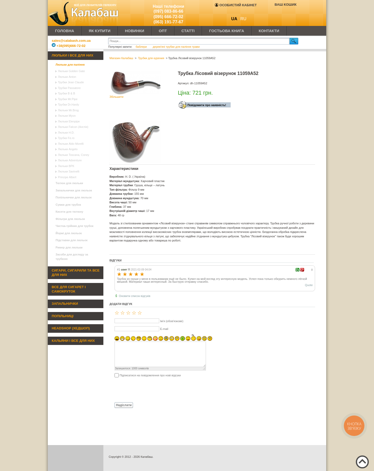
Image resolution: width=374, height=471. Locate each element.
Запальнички (65, 304)
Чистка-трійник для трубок (75, 225)
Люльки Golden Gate (71, 71)
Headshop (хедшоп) (71, 328)
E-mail (164, 328)
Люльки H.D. (66, 132)
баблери (141, 46)
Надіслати (124, 405)
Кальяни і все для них (73, 341)
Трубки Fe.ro (66, 138)
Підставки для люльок (72, 240)
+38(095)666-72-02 (68, 46)
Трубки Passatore (69, 87)
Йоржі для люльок (69, 233)
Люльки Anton (67, 76)
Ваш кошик (285, 4)
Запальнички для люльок (74, 190)
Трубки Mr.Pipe (67, 99)
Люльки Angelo (68, 149)
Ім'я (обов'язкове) (171, 321)
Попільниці (63, 316)
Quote (309, 285)
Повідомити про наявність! (207, 105)
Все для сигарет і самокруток (69, 289)
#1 (118, 269)
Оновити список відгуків (134, 295)
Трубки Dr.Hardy (68, 104)
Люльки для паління (70, 64)
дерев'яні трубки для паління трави (176, 46)
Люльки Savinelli (68, 171)
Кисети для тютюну (69, 211)
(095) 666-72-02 (168, 17)
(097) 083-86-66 (168, 11)
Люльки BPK (66, 166)
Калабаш (84, 13)
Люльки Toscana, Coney (73, 154)
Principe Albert (67, 177)
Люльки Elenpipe (69, 121)
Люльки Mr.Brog (68, 110)
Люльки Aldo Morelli (71, 143)
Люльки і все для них (72, 55)
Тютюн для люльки (69, 183)
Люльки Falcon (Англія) (73, 126)
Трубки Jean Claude (71, 82)
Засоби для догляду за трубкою (72, 256)
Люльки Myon (67, 115)
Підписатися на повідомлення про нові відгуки (150, 375)
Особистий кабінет (236, 5)
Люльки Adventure (70, 160)
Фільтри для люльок (70, 218)
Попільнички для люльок (74, 197)
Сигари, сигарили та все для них (75, 272)
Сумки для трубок (68, 204)
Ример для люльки (69, 247)
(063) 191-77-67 (168, 22)
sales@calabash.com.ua (71, 41)
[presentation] (148, 389)
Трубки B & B (66, 93)
